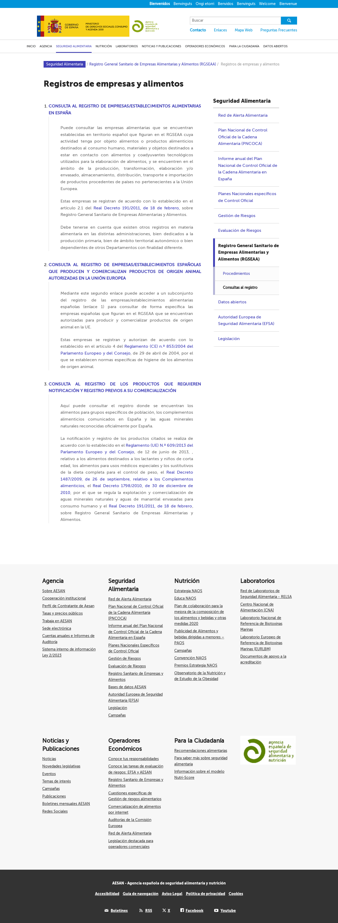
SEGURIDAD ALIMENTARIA (74, 46)
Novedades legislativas (61, 766)
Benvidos (225, 4)
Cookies (236, 894)
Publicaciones (54, 796)
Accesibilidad (107, 894)
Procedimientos (236, 274)
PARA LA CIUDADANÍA (244, 46)
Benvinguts (182, 4)
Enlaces (220, 30)
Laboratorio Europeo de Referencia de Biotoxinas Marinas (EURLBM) (261, 643)
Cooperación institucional (64, 598)
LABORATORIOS (127, 46)
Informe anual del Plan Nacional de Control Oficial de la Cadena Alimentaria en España (135, 632)
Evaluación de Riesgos (239, 230)
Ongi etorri (205, 4)
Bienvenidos (159, 4)
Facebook (194, 910)
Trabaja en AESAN (57, 621)
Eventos (49, 774)
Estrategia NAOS (188, 591)
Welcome (267, 4)
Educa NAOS (185, 598)
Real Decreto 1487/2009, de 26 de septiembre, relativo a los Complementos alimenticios (126, 479)
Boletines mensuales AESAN (66, 804)
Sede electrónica (56, 628)
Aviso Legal (172, 894)
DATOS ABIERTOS (275, 46)
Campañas (117, 715)
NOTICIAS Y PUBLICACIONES (161, 46)
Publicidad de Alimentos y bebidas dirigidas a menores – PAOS (199, 637)
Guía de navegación (140, 894)
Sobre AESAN (53, 591)
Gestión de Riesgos (236, 215)
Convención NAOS (190, 658)
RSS (148, 910)
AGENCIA (46, 46)
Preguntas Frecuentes (278, 30)
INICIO (31, 46)
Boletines (119, 910)
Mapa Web (243, 30)
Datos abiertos (232, 302)
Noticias (49, 759)
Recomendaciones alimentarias (200, 751)
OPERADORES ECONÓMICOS (205, 46)
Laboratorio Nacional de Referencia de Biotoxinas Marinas (261, 624)
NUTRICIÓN (104, 46)
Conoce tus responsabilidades (133, 759)
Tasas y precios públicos (62, 613)
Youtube (228, 910)
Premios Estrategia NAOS (195, 665)
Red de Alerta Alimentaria (242, 115)
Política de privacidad (205, 894)
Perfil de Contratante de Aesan (68, 606)
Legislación (229, 338)
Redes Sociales (55, 811)
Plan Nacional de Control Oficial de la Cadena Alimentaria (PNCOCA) (242, 137)
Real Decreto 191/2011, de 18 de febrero (150, 506)
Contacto (198, 30)
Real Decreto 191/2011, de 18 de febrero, (136, 208)
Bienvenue (288, 4)
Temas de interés (56, 781)
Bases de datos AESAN (127, 687)
